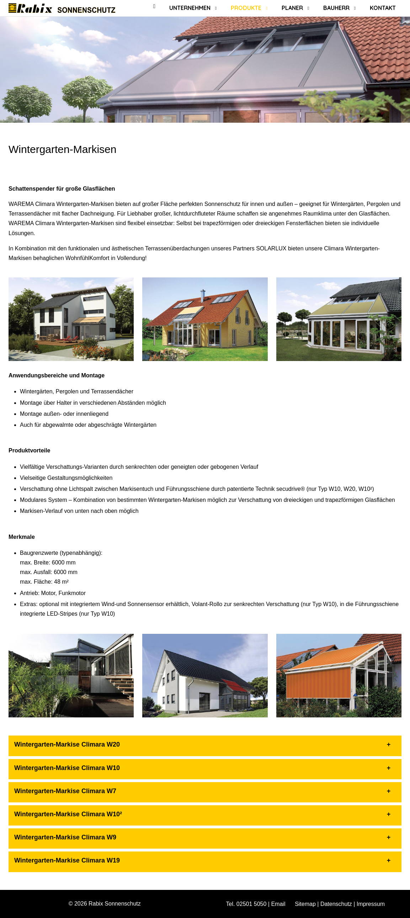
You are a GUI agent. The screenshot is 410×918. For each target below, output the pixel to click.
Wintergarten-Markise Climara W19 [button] (67, 860)
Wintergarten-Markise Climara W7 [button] (65, 791)
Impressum (371, 904)
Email (278, 904)
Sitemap (305, 904)
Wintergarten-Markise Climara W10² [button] (68, 814)
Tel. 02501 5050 (246, 904)
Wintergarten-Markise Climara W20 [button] (67, 744)
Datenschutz (336, 904)
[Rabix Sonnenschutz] (62, 8)
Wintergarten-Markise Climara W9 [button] (65, 837)
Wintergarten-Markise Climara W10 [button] (67, 767)
